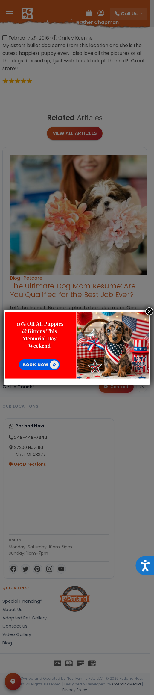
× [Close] (149, 311)
